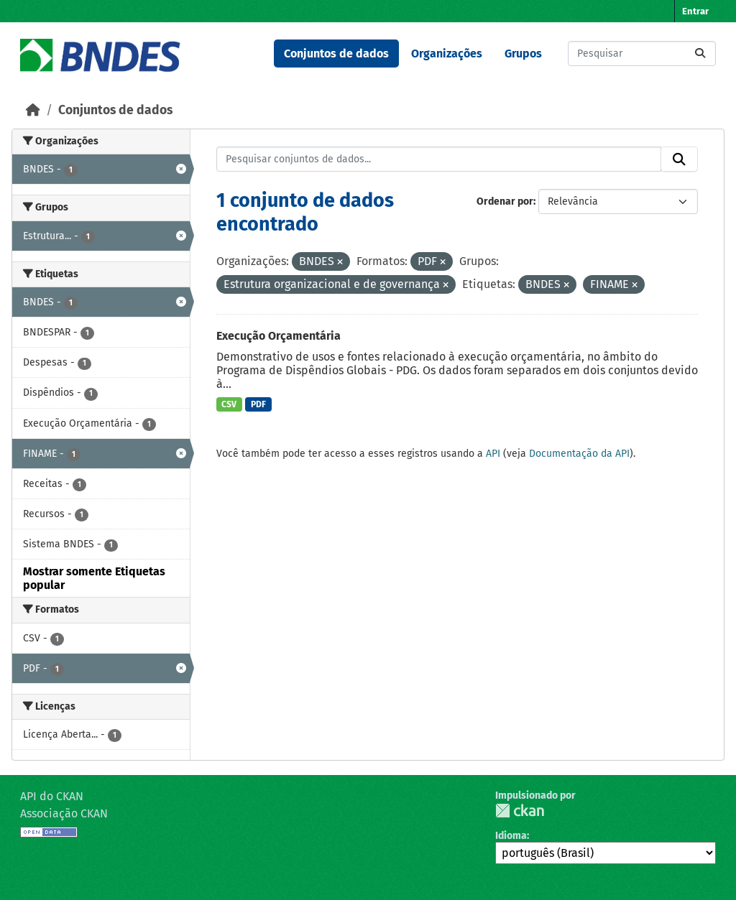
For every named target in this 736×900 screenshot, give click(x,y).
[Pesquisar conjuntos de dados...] (642, 53)
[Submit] (700, 53)
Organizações (446, 53)
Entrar (695, 11)
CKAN (519, 810)
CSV (228, 404)
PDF (258, 404)
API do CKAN (51, 796)
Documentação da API (579, 453)
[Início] (33, 110)
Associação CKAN (64, 813)
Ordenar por (505, 201)
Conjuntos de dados (336, 53)
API (493, 453)
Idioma (511, 836)
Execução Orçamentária (278, 336)
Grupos (523, 53)
